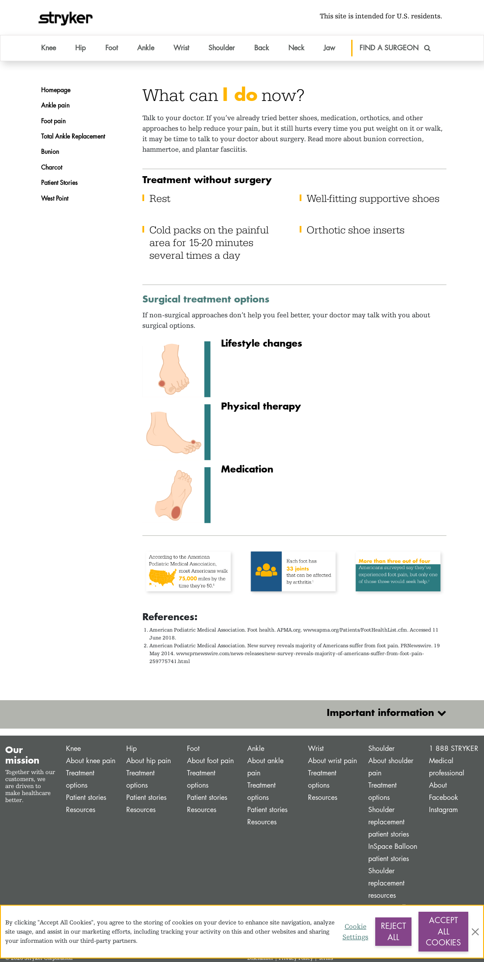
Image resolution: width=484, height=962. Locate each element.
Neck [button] (296, 47)
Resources (80, 809)
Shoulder (381, 748)
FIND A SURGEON (395, 47)
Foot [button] (111, 47)
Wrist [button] (181, 47)
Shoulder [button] (221, 47)
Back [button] (261, 47)
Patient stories (86, 797)
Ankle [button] (145, 47)
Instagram (443, 809)
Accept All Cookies (443, 931)
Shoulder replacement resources (386, 883)
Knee (73, 748)
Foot (193, 748)
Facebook (443, 797)
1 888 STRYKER (453, 748)
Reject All (393, 931)
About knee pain (90, 760)
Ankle (255, 748)
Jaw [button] (329, 47)
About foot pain (210, 760)
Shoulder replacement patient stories (388, 822)
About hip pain (148, 760)
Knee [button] (48, 47)
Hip (131, 748)
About (438, 785)
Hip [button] (80, 47)
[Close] (475, 932)
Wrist (316, 748)
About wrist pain (332, 760)
